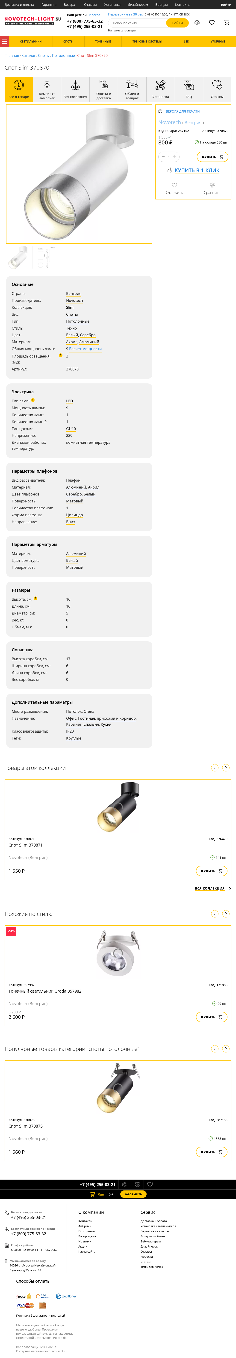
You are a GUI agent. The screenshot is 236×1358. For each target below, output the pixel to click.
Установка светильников (158, 1226)
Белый (72, 334)
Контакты (182, 4)
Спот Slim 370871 (26, 845)
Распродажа (87, 1236)
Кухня (106, 724)
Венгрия (73, 293)
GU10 (71, 428)
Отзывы (90, 4)
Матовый (74, 501)
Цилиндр (74, 514)
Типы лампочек (152, 1267)
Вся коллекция (213, 888)
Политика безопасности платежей (40, 1315)
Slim (70, 307)
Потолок (74, 711)
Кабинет (74, 724)
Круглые (73, 738)
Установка (112, 4)
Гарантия (48, 4)
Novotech (74, 300)
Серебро (88, 334)
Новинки (84, 1241)
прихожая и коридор (116, 718)
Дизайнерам (138, 4)
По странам (86, 1231)
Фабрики (84, 1226)
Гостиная (86, 718)
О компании (91, 1212)
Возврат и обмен (153, 1236)
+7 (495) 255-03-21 (85, 26)
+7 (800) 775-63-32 (85, 21)
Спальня (91, 724)
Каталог (4, 41)
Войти (226, 5)
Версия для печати (183, 111)
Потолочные (63, 55)
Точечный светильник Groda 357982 (45, 991)
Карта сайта (86, 1251)
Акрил (71, 341)
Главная (12, 55)
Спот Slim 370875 (26, 1126)
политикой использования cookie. (42, 1338)
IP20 (70, 731)
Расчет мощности (85, 348)
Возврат (70, 4)
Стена (89, 711)
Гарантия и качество (155, 1231)
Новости (147, 1256)
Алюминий (89, 341)
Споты (44, 55)
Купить (212, 157)
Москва (94, 15)
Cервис (148, 1212)
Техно (71, 328)
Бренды (161, 4)
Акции (82, 1246)
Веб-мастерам (151, 1241)
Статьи (145, 1262)
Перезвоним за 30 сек (125, 14)
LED (69, 401)
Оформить (133, 1194)
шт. (97, 1194)
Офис (71, 718)
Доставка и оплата (19, 4)
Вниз (70, 521)
